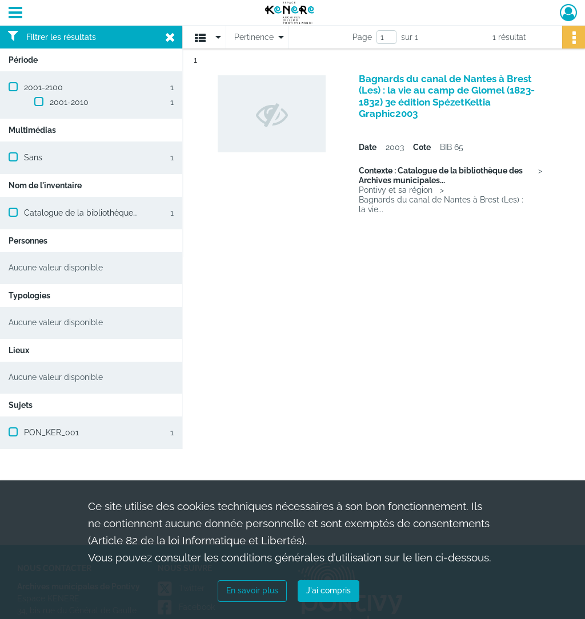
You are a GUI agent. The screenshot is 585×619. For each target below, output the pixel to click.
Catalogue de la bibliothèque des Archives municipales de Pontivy (148, 212)
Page (362, 37)
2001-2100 (43, 87)
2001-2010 (69, 102)
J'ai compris (328, 590)
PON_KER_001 (51, 432)
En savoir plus (252, 590)
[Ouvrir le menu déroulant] (15, 14)
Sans (33, 157)
